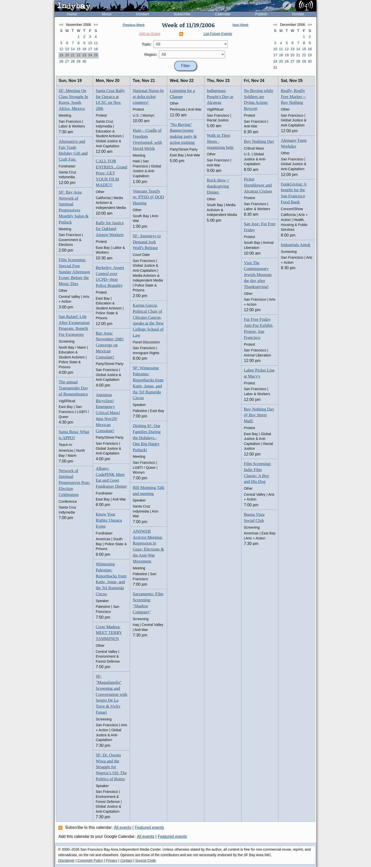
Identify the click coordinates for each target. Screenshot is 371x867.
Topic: (147, 44)
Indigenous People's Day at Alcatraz (220, 96)
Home (72, 14)
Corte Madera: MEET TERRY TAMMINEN (109, 632)
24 (90, 55)
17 (90, 49)
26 (61, 61)
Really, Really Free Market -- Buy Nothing (293, 96)
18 (96, 49)
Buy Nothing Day (259, 141)
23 (84, 55)
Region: (151, 54)
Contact (142, 14)
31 (275, 67)
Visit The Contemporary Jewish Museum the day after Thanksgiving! (258, 274)
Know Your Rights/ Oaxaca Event (109, 520)
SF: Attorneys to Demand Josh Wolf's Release (147, 242)
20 (67, 55)
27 (67, 61)
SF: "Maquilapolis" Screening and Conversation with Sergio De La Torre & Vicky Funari (111, 694)
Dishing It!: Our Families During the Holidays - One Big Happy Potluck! (147, 437)
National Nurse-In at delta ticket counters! (148, 96)
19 (61, 55)
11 (96, 43)
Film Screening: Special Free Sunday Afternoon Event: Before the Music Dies (74, 271)
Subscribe (182, 14)
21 (73, 55)
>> (96, 25)
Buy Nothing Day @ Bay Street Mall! (259, 415)
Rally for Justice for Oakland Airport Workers (110, 228)
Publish (261, 14)
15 (79, 49)
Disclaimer (66, 860)
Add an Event (149, 34)
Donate (298, 14)
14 (73, 49)
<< (61, 25)
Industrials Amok (296, 244)
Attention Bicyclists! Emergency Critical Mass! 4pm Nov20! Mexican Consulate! (108, 412)
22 (79, 55)
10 (90, 43)
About (107, 14)
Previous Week (133, 25)
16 (84, 49)
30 (84, 61)
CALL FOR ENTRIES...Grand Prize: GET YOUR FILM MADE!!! (111, 173)
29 (79, 61)
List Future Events (218, 34)
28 (73, 61)
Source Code (145, 860)
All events (122, 827)
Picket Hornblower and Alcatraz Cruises (258, 185)
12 (61, 49)
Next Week (240, 25)
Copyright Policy (90, 860)
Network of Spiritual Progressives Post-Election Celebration (74, 482)
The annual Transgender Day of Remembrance (73, 388)
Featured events (149, 827)
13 (67, 49)
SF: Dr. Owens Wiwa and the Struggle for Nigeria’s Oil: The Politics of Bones (111, 767)
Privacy (111, 860)
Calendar (222, 14)
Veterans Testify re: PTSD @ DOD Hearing (148, 197)
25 (96, 55)
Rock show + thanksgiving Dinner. (218, 186)
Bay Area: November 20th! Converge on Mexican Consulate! (110, 345)
